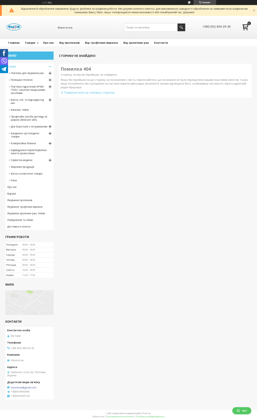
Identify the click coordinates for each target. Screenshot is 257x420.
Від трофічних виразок (101, 42)
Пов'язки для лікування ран (27, 73)
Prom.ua (146, 413)
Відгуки (11, 193)
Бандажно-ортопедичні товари (25, 135)
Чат (242, 410)
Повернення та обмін (20, 220)
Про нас (48, 42)
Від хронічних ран (136, 42)
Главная (13, 42)
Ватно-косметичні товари (26, 173)
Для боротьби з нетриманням (29, 126)
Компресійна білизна (23, 143)
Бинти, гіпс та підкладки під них (27, 101)
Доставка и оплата (18, 226)
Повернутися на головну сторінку (89, 92)
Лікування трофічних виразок (25, 206)
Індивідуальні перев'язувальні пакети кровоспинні (29, 151)
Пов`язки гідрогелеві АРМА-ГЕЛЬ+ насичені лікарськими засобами (28, 90)
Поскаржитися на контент (120, 416)
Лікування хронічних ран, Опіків (26, 213)
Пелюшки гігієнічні (22, 79)
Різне (14, 180)
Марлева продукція (22, 166)
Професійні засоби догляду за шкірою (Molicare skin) (29, 118)
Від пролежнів (69, 42)
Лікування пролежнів (19, 200)
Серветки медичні (21, 160)
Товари (30, 42)
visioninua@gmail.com (23, 387)
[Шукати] (181, 27)
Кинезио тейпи (20, 109)
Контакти (161, 42)
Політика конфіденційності (150, 416)
